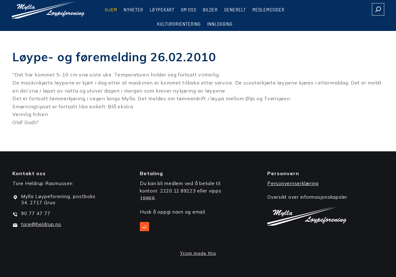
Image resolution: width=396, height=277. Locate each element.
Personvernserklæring (293, 183)
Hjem (111, 9)
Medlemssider (268, 9)
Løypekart (162, 9)
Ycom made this (198, 253)
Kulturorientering (179, 24)
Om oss (188, 9)
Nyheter (133, 9)
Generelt (235, 9)
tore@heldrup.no (41, 224)
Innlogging (220, 24)
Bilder (210, 9)
